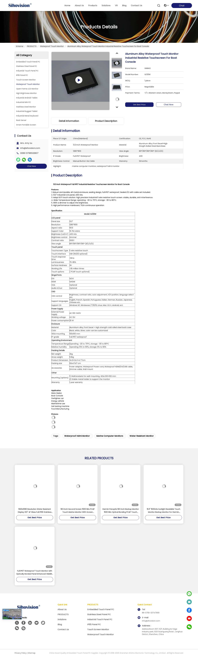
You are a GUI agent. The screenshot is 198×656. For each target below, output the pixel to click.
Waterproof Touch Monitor (52, 46)
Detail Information (69, 121)
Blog (60, 624)
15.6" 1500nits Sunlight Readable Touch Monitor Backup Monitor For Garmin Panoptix (163, 511)
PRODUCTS (31, 46)
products (92, 5)
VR (116, 5)
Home (67, 5)
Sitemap (31, 653)
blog (124, 5)
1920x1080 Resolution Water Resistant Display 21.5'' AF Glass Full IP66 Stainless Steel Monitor (34, 511)
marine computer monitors (109, 435)
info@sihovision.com (30, 148)
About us (62, 609)
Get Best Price (140, 104)
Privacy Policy (20, 653)
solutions (106, 5)
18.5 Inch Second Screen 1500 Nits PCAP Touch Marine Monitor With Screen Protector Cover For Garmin (78, 511)
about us (79, 5)
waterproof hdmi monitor (77, 435)
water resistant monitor (142, 435)
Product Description (106, 121)
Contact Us (63, 629)
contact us (136, 5)
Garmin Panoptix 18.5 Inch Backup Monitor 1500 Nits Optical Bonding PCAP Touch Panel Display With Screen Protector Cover (120, 511)
